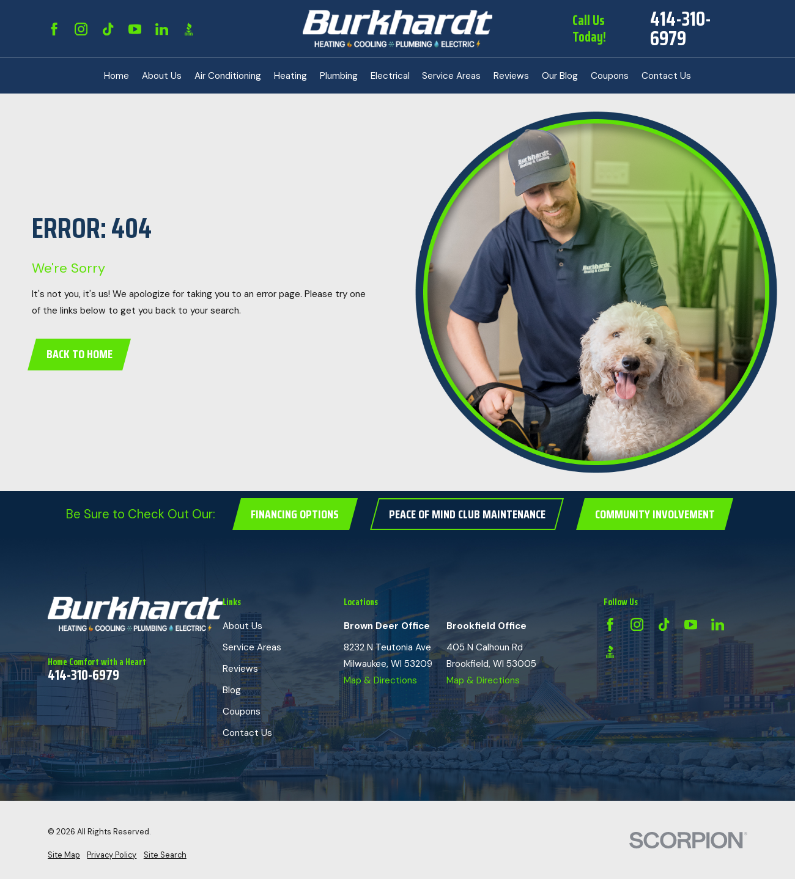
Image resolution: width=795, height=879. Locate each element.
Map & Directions (380, 680)
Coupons (242, 711)
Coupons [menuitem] (610, 76)
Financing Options (295, 514)
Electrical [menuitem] (390, 76)
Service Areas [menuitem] (451, 76)
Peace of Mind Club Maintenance (467, 514)
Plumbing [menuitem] (339, 76)
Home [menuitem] (116, 76)
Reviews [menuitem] (511, 76)
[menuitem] (64, 855)
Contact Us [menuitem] (666, 76)
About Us (242, 626)
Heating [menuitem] (290, 76)
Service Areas (252, 647)
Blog (232, 690)
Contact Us (247, 733)
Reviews (240, 669)
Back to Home (79, 354)
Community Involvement (655, 514)
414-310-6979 (680, 28)
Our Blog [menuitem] (560, 76)
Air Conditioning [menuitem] (227, 76)
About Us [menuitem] (162, 76)
